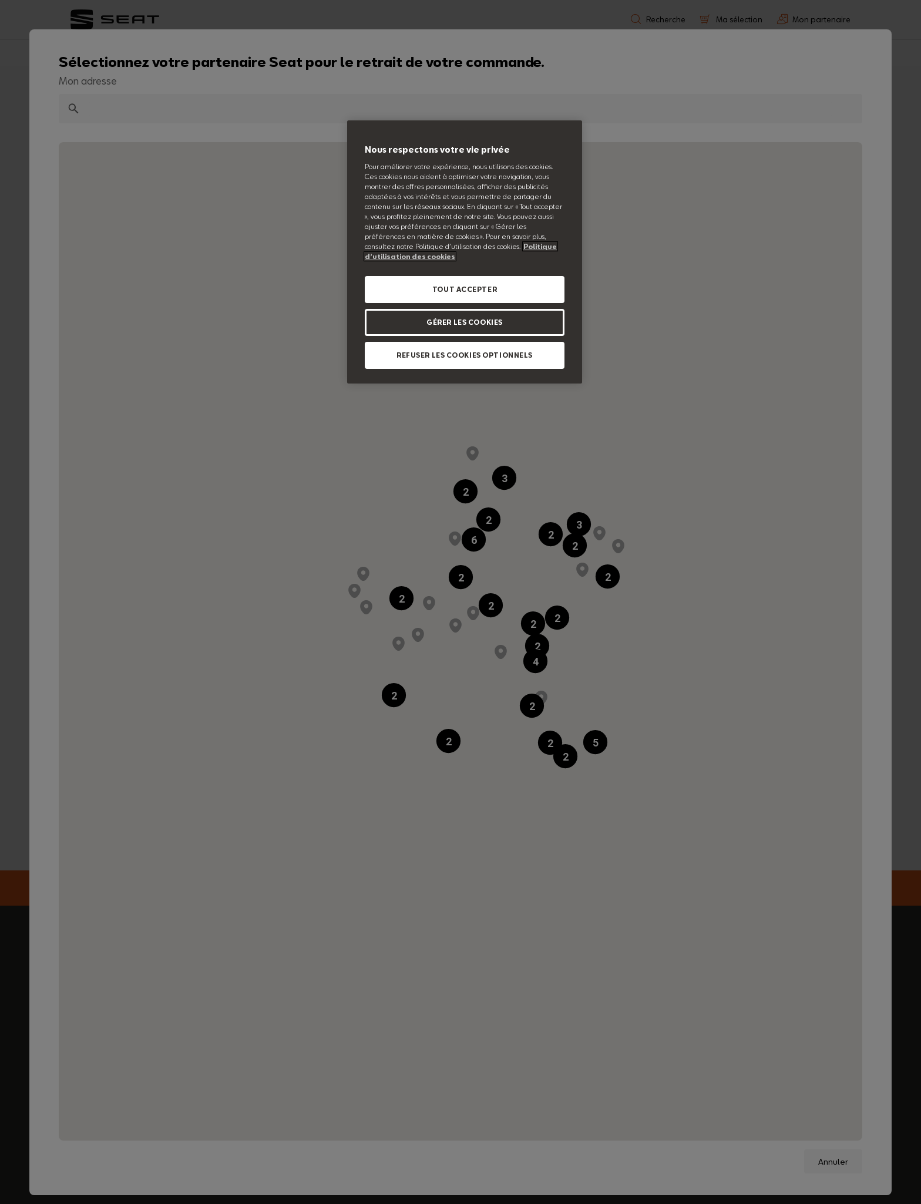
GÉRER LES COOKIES (464, 322)
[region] (464, 252)
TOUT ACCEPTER (464, 289)
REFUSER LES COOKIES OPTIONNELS (464, 355)
